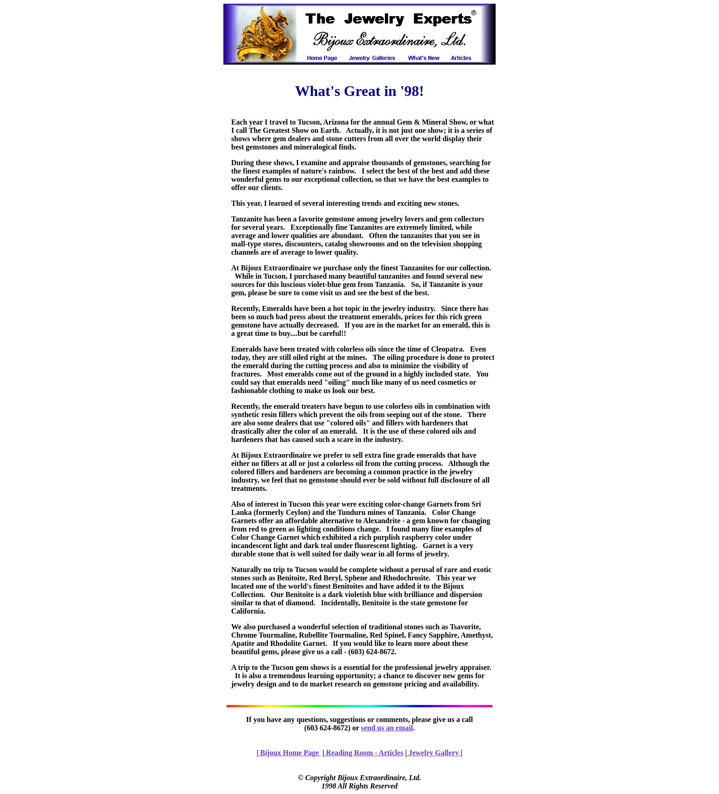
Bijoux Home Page (289, 753)
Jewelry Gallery (434, 753)
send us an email (387, 728)
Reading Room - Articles (363, 753)
